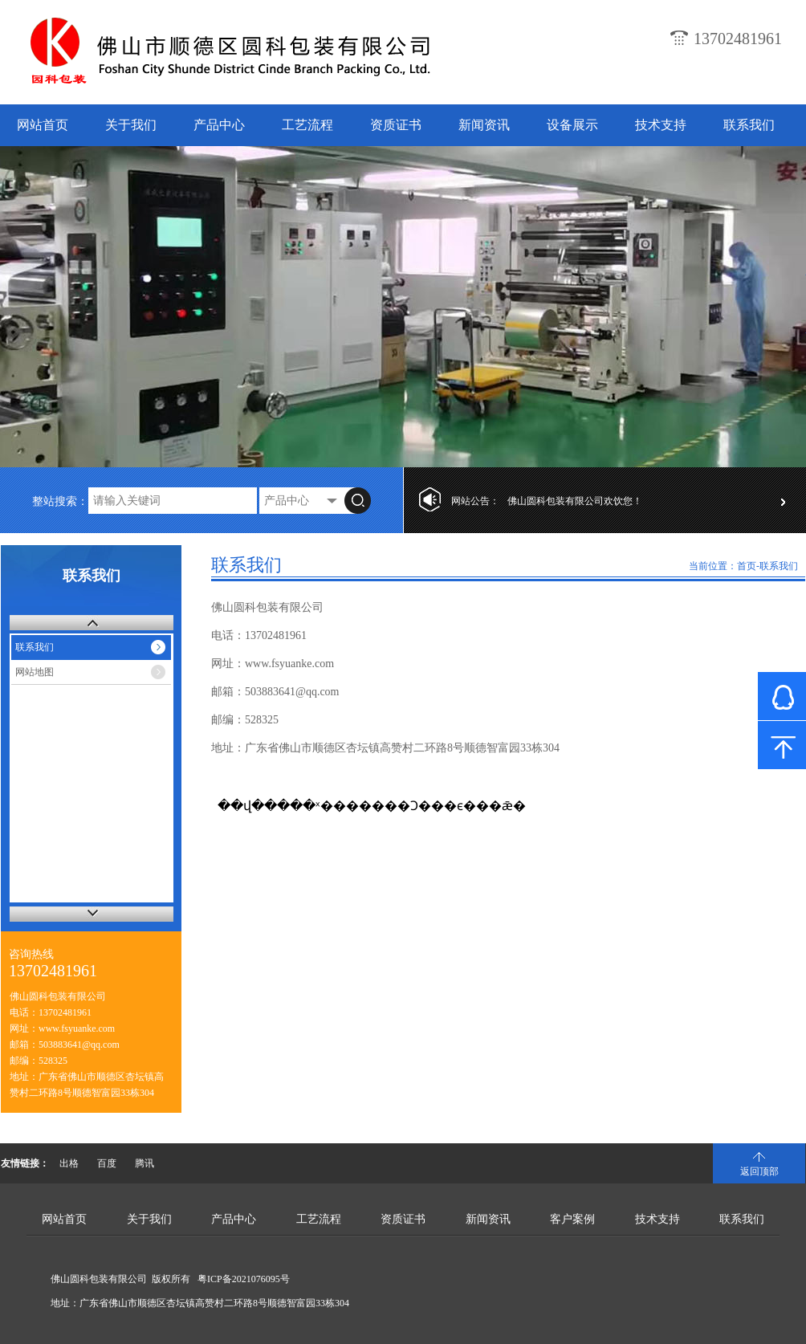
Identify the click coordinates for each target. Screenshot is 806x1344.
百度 (106, 1163)
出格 (69, 1163)
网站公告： (475, 501)
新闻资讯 (484, 125)
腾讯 (144, 1163)
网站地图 (34, 672)
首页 (746, 566)
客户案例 (572, 1219)
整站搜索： (60, 501)
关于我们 (131, 125)
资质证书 (395, 125)
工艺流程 (307, 125)
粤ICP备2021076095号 (243, 1279)
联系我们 (749, 125)
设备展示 (572, 125)
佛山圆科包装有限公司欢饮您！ (574, 501)
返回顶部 (759, 1171)
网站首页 (42, 125)
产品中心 (219, 125)
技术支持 (660, 125)
